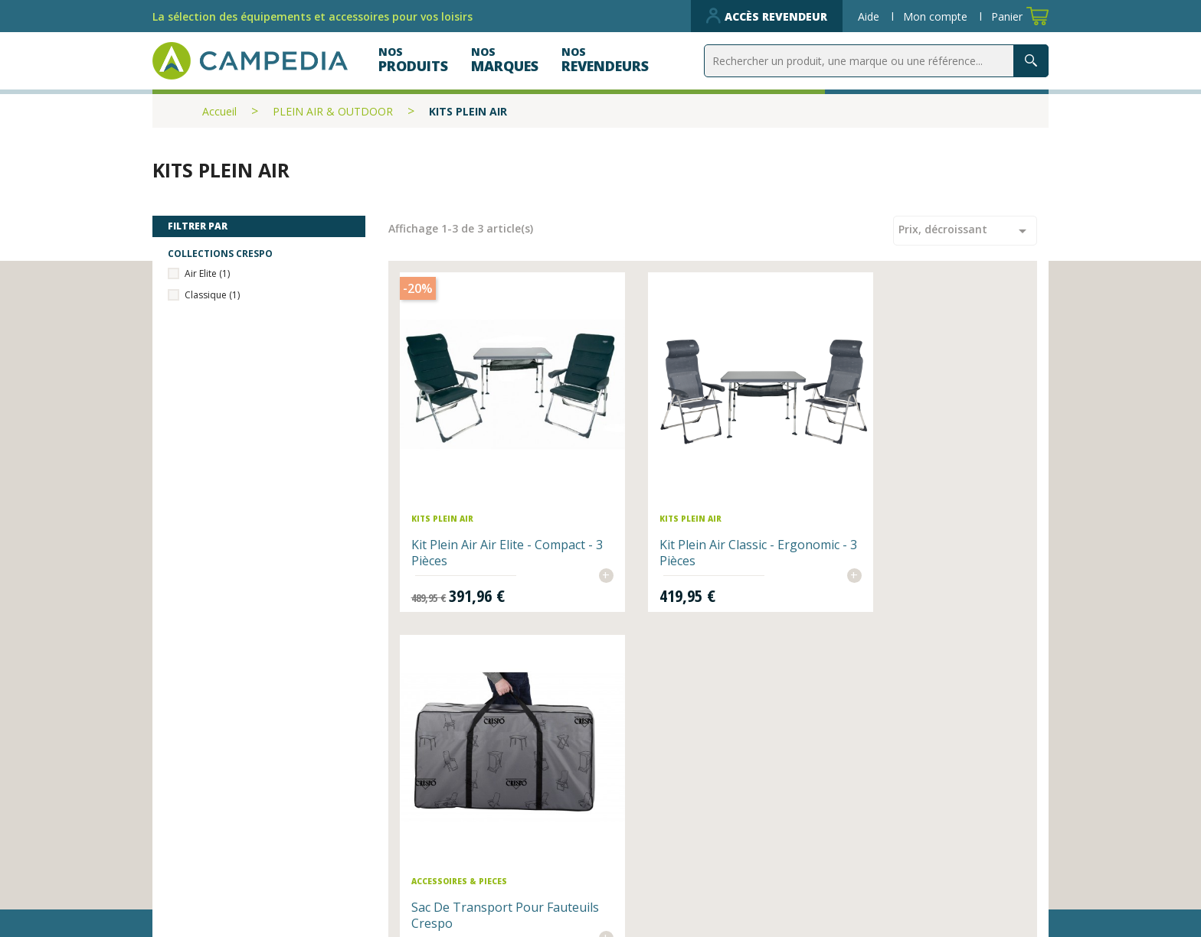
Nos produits (435, 836)
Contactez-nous (445, 860)
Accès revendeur (766, 16)
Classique (212, 294)
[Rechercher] (876, 60)
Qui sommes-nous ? (676, 812)
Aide (870, 16)
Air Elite (207, 273)
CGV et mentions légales (692, 860)
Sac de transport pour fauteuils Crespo (912, 518)
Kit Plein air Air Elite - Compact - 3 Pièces (474, 518)
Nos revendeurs (445, 812)
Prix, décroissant (965, 231)
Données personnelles (466, 883)
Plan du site (649, 836)
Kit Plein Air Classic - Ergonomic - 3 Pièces (689, 518)
